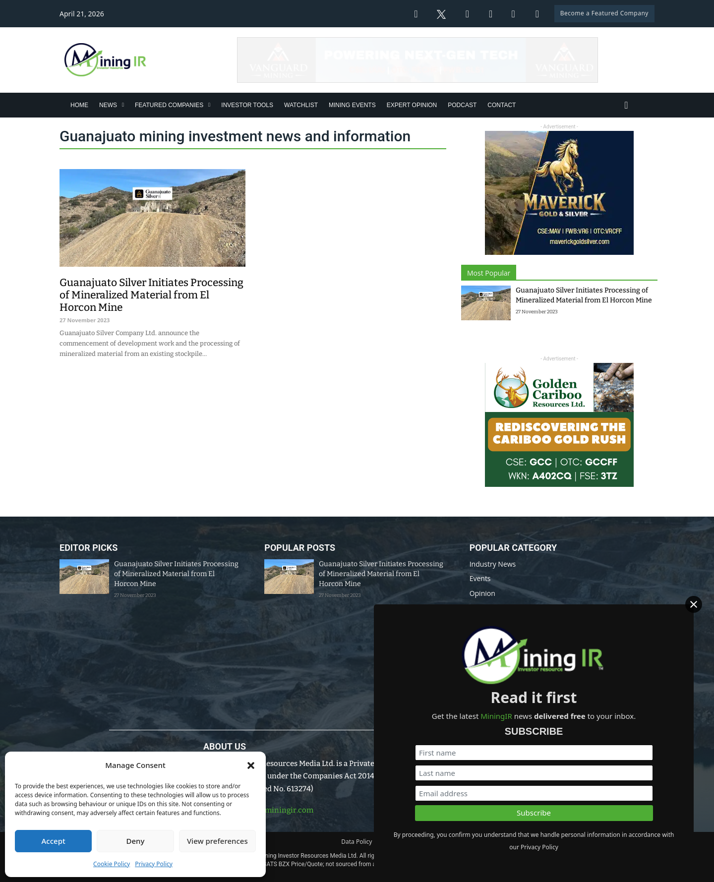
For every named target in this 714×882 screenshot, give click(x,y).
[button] (251, 765)
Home (79, 105)
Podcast (462, 105)
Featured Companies (169, 105)
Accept (53, 841)
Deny (135, 841)
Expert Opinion (412, 105)
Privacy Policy (154, 864)
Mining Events (352, 105)
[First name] (600, 740)
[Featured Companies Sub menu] (209, 105)
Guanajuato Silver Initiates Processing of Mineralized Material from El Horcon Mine (176, 574)
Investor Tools (247, 105)
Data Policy (356, 841)
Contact (501, 105)
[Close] (699, 602)
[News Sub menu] (123, 105)
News (108, 105)
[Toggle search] (626, 105)
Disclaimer (401, 841)
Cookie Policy (111, 864)
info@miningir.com (278, 810)
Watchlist (301, 105)
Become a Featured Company (604, 13)
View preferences (217, 841)
